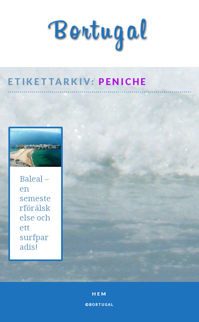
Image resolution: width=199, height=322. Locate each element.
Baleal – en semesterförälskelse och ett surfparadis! (35, 213)
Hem (99, 294)
